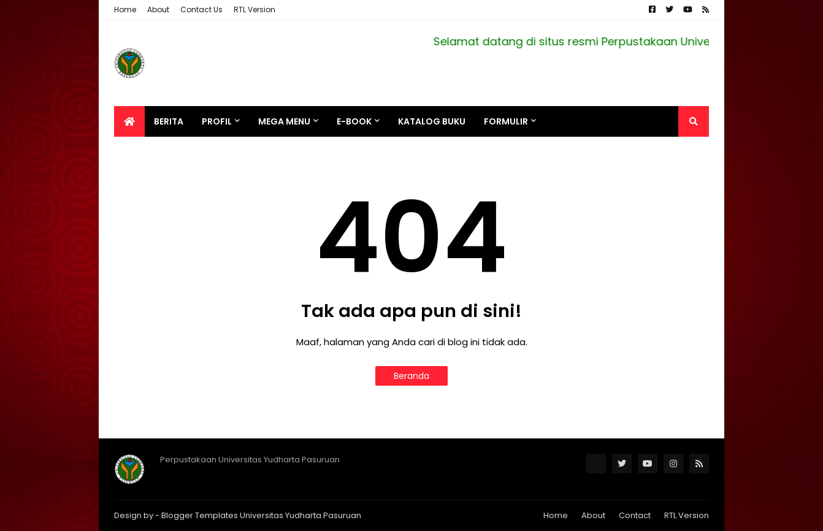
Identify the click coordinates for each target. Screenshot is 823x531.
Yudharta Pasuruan (323, 515)
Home (125, 9)
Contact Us (201, 9)
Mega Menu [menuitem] (284, 121)
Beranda (411, 376)
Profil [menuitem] (217, 121)
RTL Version (254, 9)
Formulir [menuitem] (506, 121)
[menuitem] (129, 121)
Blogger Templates (199, 515)
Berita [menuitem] (168, 121)
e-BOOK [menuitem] (354, 121)
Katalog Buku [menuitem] (431, 121)
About (158, 9)
